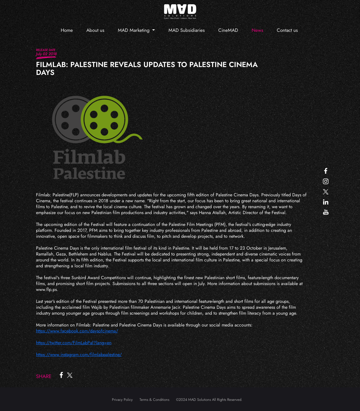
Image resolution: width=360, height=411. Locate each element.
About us (95, 30)
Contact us (287, 30)
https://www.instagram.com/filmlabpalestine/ (79, 354)
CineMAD (228, 30)
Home (67, 30)
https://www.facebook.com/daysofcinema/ (77, 331)
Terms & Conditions (154, 399)
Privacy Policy (122, 399)
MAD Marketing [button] (134, 30)
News (257, 30)
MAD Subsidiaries (186, 30)
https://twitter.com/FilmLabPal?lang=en (73, 342)
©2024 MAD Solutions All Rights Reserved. (209, 399)
